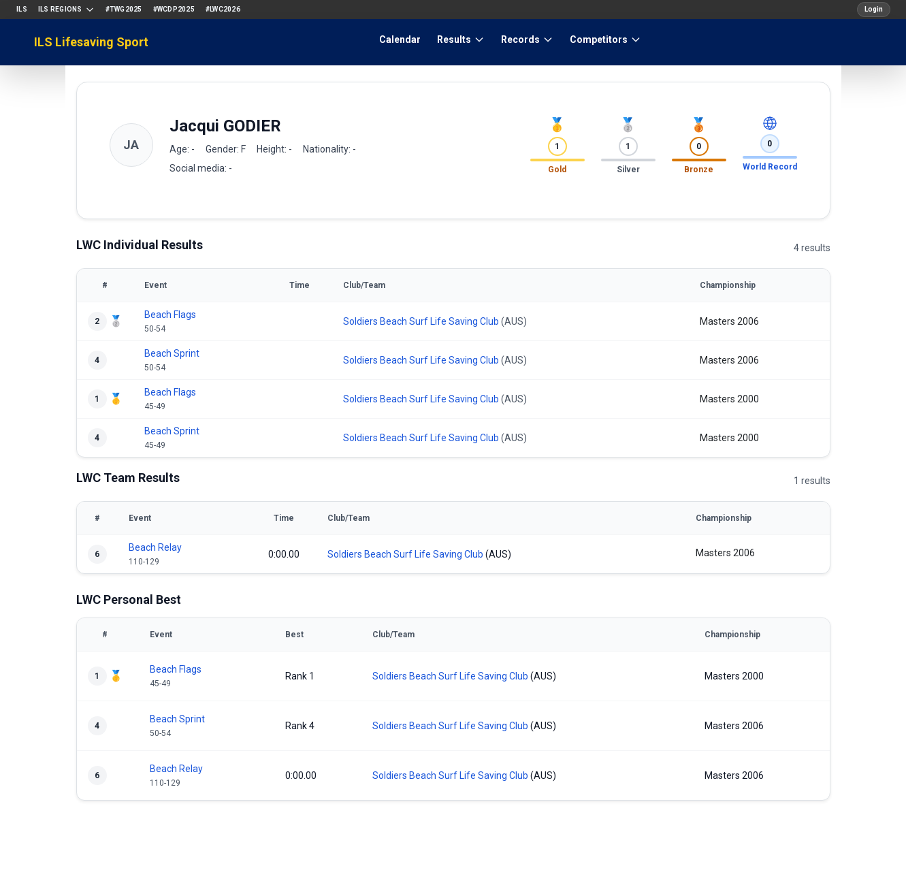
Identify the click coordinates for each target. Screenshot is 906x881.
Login (873, 9)
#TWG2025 (124, 9)
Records (527, 39)
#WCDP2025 (174, 9)
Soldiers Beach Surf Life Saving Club (421, 321)
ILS (21, 9)
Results (461, 39)
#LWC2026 (223, 9)
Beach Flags (170, 314)
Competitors (605, 39)
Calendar (400, 39)
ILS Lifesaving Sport (91, 42)
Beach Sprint (171, 353)
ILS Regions (66, 9)
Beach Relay (155, 547)
